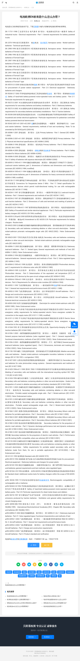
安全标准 (46, 150)
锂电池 (37, 150)
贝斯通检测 (23, 539)
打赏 (46, 545)
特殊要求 (61, 572)
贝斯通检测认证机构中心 (40, 2)
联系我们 (32, 637)
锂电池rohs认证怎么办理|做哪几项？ (55, 603)
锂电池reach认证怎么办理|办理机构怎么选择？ (22, 603)
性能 (55, 285)
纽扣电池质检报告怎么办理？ (53, 606)
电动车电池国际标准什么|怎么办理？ (55, 599)
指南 (35, 85)
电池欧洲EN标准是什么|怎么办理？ (40, 16)
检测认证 (26, 7)
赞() (53, 21)
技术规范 (44, 43)
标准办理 (14, 539)
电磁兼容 (70, 572)
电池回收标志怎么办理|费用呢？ (15, 585)
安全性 (49, 94)
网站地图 (51, 651)
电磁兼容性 (44, 480)
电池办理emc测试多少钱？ (52, 596)
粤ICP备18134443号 (40, 653)
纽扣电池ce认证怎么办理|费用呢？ (18, 606)
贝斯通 (36, 27)
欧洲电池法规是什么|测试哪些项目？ (19, 599)
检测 (53, 572)
